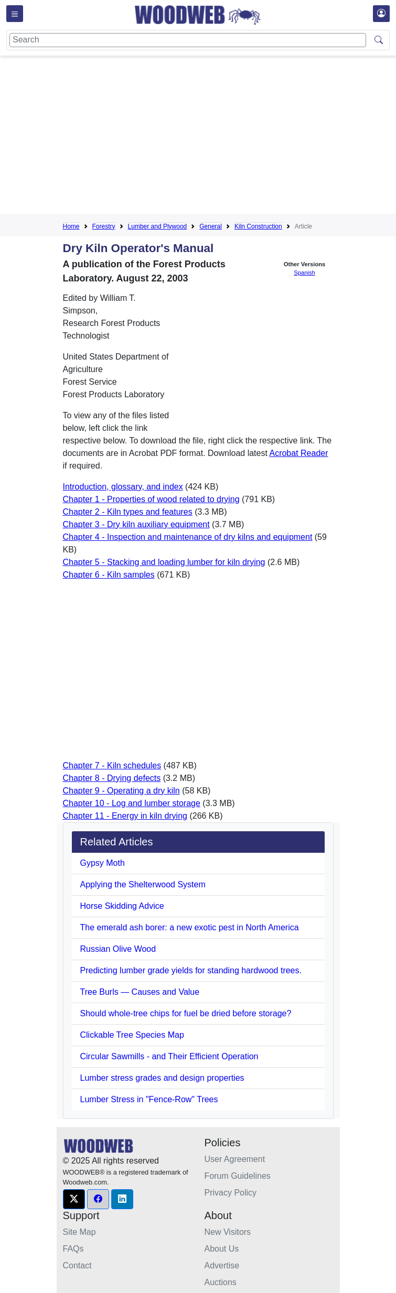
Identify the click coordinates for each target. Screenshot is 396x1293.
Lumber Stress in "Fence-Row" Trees (149, 1099)
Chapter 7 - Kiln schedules (112, 765)
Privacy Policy (231, 1192)
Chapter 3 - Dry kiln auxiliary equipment (136, 524)
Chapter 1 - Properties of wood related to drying (151, 499)
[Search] (187, 40)
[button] (74, 1199)
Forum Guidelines (238, 1175)
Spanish (304, 272)
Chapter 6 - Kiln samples (109, 574)
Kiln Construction (258, 226)
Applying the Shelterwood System (143, 884)
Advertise (222, 1265)
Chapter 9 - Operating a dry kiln (121, 790)
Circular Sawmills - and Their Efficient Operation (169, 1056)
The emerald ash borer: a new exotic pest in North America (189, 927)
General (210, 226)
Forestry (103, 226)
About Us (222, 1248)
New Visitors (228, 1231)
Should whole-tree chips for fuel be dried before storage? (186, 1013)
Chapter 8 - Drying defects (112, 778)
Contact (77, 1265)
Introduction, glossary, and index (123, 486)
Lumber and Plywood (157, 226)
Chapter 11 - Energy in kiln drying (125, 815)
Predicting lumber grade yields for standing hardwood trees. (191, 970)
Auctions (221, 1282)
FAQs (73, 1248)
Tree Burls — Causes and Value (140, 991)
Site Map (79, 1231)
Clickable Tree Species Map (132, 1034)
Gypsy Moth (102, 863)
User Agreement (235, 1159)
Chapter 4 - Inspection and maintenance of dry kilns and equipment (188, 537)
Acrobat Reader (298, 453)
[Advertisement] (229, 136)
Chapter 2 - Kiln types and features (127, 511)
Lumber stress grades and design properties (162, 1077)
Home (71, 226)
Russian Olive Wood (118, 948)
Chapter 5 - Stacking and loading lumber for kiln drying (164, 562)
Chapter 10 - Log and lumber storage (131, 803)
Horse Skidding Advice (122, 905)
